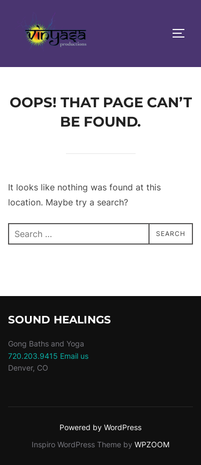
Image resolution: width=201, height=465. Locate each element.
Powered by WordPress (100, 427)
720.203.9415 (33, 355)
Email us (74, 355)
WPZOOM (152, 444)
